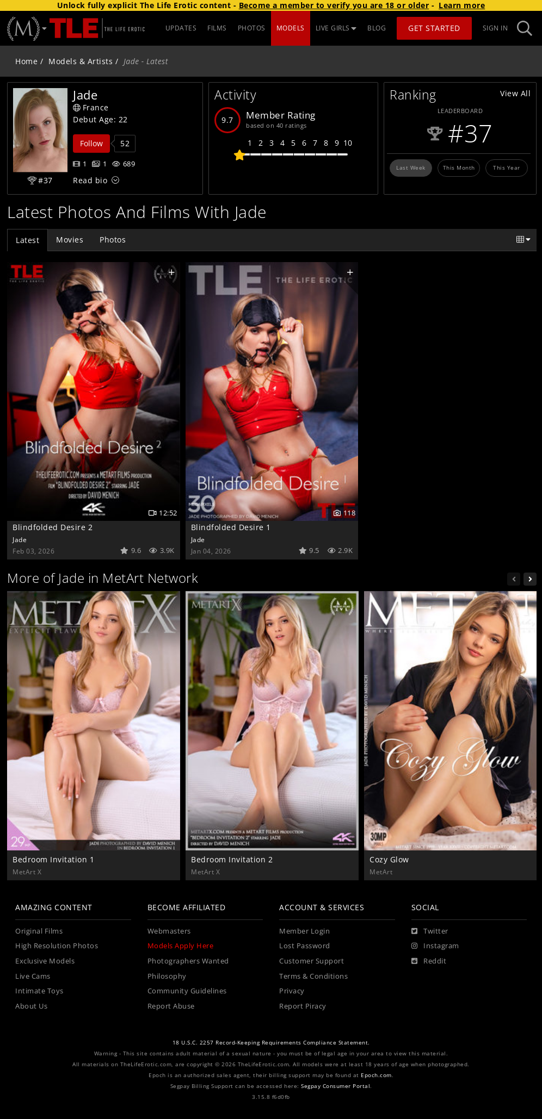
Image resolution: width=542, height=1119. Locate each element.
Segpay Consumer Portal (335, 1086)
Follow (91, 143)
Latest (27, 240)
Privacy (292, 991)
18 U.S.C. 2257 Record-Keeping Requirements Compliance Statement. (271, 1042)
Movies (69, 239)
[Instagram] (435, 946)
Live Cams (33, 976)
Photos (113, 239)
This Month (459, 167)
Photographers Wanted (188, 961)
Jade (20, 539)
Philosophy (167, 976)
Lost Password (304, 945)
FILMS (217, 28)
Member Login (304, 931)
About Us (31, 1006)
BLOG (376, 28)
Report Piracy (303, 1006)
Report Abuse (171, 1006)
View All (515, 93)
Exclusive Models (45, 961)
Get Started (434, 28)
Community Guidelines (187, 991)
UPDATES (181, 28)
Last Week (411, 167)
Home (26, 61)
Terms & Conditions (313, 976)
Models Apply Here (180, 945)
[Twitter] (429, 931)
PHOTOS (252, 28)
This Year (506, 167)
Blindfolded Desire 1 (231, 527)
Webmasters (169, 931)
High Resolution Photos (56, 945)
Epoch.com (376, 1075)
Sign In (495, 28)
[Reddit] (429, 961)
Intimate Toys (39, 991)
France (91, 107)
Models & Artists (80, 61)
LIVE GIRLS (336, 28)
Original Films (39, 931)
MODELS (290, 28)
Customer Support (311, 961)
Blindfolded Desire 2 (53, 527)
